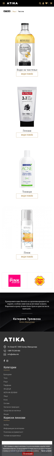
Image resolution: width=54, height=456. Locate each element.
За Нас (6, 425)
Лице (14, 11)
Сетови (6, 403)
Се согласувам (27, 453)
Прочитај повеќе (46, 450)
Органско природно (11, 407)
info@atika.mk (13, 354)
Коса (5, 400)
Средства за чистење (12, 411)
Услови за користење (12, 436)
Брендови (8, 374)
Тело (5, 378)
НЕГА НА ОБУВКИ (10, 392)
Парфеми (7, 385)
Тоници (27, 191)
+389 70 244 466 (14, 351)
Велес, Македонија (27, 322)
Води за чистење (27, 69)
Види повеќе (27, 74)
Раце (6, 382)
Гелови (27, 130)
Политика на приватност (13, 432)
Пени (27, 252)
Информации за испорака (14, 428)
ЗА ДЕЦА (7, 389)
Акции (6, 414)
